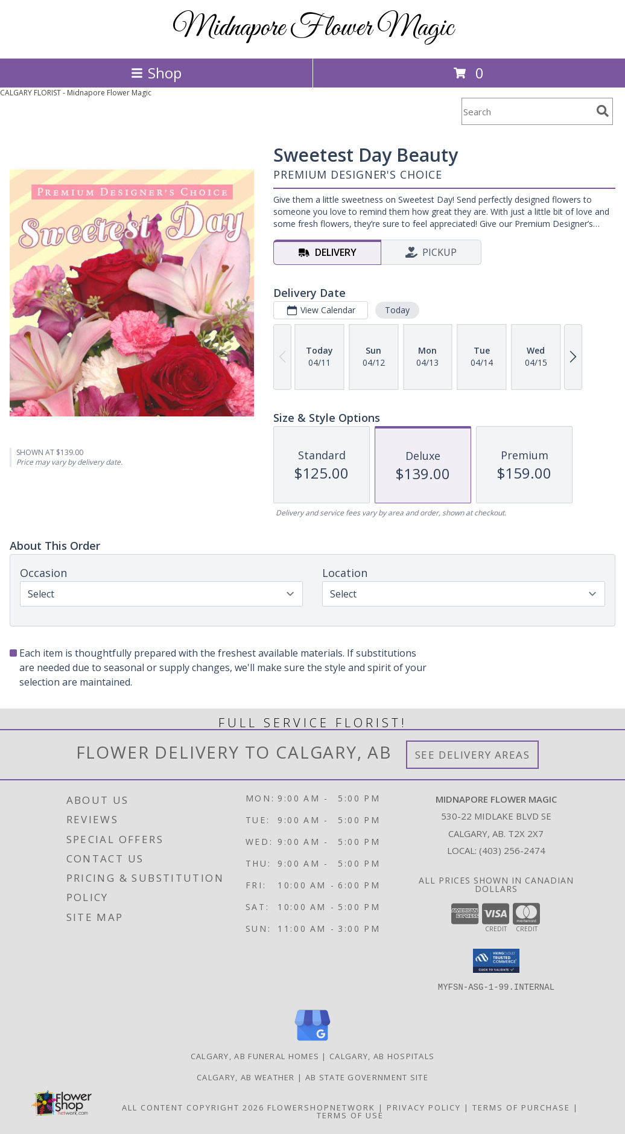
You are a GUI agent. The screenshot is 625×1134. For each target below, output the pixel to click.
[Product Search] (526, 111)
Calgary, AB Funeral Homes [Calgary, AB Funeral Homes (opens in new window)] (255, 1056)
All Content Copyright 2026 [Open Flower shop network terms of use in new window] (193, 1107)
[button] (496, 961)
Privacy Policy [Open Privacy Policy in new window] (424, 1107)
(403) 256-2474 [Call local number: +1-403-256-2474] (512, 850)
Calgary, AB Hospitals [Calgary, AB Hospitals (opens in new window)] (381, 1056)
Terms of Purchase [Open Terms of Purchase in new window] (521, 1107)
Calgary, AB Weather (246, 1077)
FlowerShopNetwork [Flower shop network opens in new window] (321, 1107)
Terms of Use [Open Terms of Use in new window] (350, 1115)
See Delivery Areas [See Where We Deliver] (472, 755)
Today (397, 310)
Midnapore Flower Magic (313, 28)
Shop (156, 73)
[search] (602, 111)
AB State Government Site (366, 1077)
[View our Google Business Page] (312, 1041)
